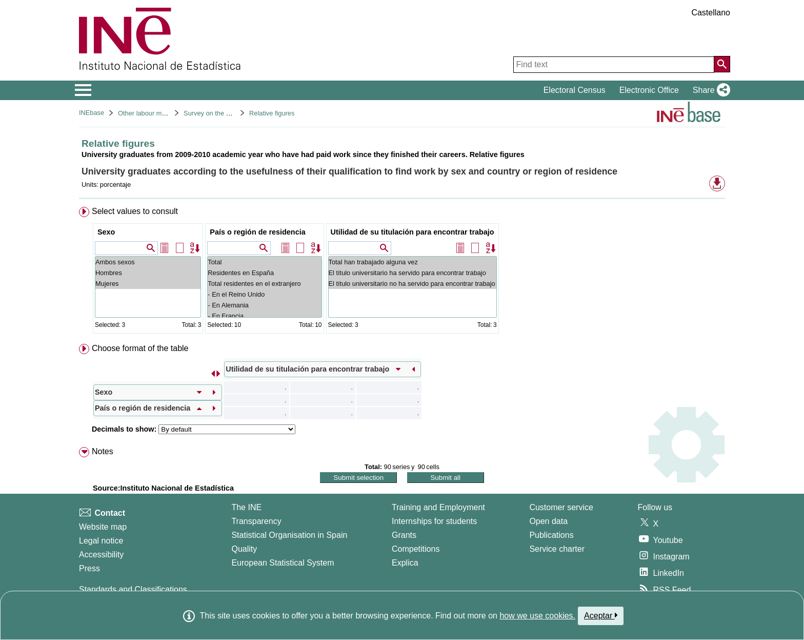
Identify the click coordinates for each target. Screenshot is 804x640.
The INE (246, 507)
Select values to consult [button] (135, 211)
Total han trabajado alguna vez (412, 262)
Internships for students (434, 521)
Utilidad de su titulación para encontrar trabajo (412, 232)
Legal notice (101, 540)
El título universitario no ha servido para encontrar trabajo (412, 283)
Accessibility (101, 554)
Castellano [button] (710, 12)
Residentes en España (264, 272)
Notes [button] (102, 451)
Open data (548, 521)
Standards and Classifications (133, 589)
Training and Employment (438, 507)
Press (89, 568)
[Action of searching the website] (722, 64)
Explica (405, 562)
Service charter (557, 549)
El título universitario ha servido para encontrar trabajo (412, 272)
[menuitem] (402, 272)
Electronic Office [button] (649, 90)
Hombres (147, 272)
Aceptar (600, 615)
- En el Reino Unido (264, 294)
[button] (709, 90)
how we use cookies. (537, 615)
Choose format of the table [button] (140, 348)
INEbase (91, 113)
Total (264, 262)
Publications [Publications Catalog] (551, 535)
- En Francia (264, 316)
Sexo (106, 232)
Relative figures (271, 113)
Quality (244, 549)
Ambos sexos (147, 262)
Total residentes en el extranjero (264, 283)
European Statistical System (282, 562)
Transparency (256, 521)
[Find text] (613, 64)
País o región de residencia (257, 232)
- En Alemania (264, 305)
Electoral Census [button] (575, 90)
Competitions (415, 549)
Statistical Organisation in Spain (289, 535)
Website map (103, 526)
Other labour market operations (163, 113)
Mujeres (147, 283)
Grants (404, 535)
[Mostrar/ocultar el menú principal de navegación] (83, 90)
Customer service (561, 507)
